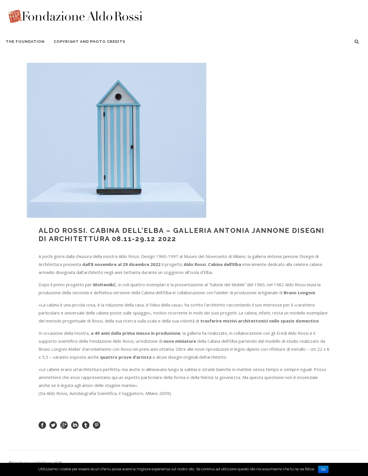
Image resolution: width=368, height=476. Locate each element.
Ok (323, 469)
